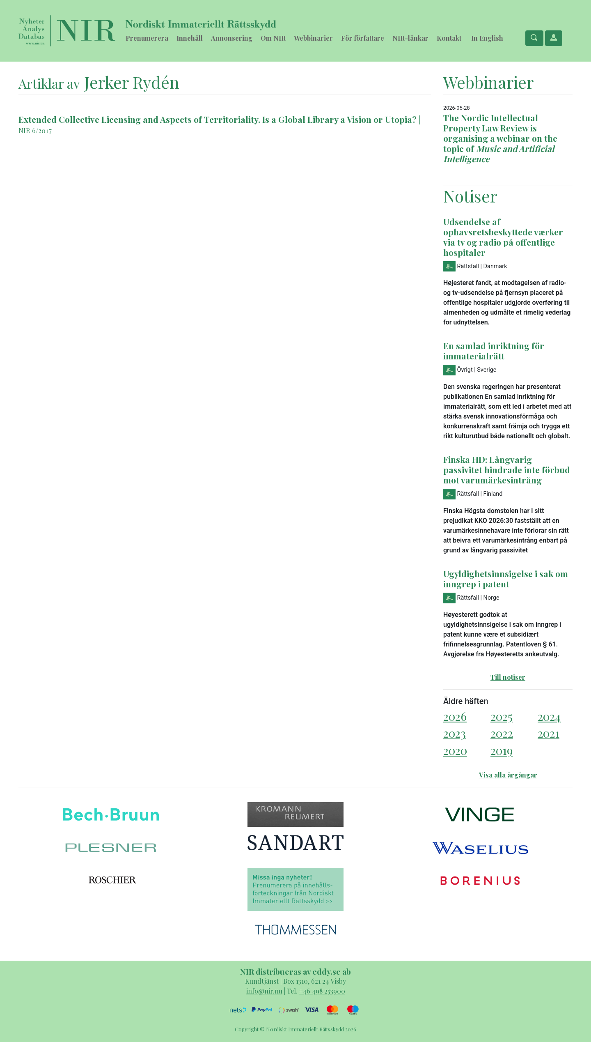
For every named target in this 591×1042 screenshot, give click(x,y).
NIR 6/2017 (35, 130)
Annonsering (231, 38)
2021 (548, 733)
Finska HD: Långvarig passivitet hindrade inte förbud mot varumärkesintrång (506, 469)
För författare (362, 38)
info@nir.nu (264, 991)
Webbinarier (313, 38)
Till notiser (507, 677)
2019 (501, 750)
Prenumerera (147, 38)
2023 (454, 733)
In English (487, 38)
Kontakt (449, 38)
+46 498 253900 (322, 991)
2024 (549, 716)
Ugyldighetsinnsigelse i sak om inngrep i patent (505, 578)
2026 (455, 716)
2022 (501, 733)
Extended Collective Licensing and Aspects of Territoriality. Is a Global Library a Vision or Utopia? (217, 119)
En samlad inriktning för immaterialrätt (493, 350)
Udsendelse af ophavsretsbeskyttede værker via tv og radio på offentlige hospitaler (503, 237)
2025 (501, 716)
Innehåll (189, 38)
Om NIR (273, 38)
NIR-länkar (410, 38)
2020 (455, 750)
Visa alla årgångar (508, 775)
